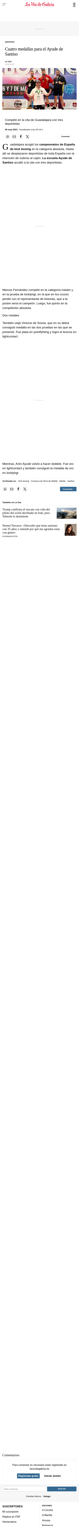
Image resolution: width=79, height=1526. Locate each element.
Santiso (70, 481)
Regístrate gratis (28, 1475)
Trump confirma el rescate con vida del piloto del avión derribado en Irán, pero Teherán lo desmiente (26, 513)
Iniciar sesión (52, 1475)
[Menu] (4, 4)
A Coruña (47, 1510)
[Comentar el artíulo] (65, 136)
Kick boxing (23, 481)
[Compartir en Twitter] (27, 136)
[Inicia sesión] (73, 4)
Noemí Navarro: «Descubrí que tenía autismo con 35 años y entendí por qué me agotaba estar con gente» (31, 529)
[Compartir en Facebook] (21, 136)
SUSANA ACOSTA (10, 536)
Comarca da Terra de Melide (44, 481)
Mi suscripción (10, 1511)
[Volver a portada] (40, 4)
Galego (46, 1496)
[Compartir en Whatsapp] (7, 136)
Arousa (46, 1520)
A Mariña (47, 1515)
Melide (62, 481)
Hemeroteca (9, 1521)
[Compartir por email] (14, 136)
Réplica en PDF (11, 1516)
